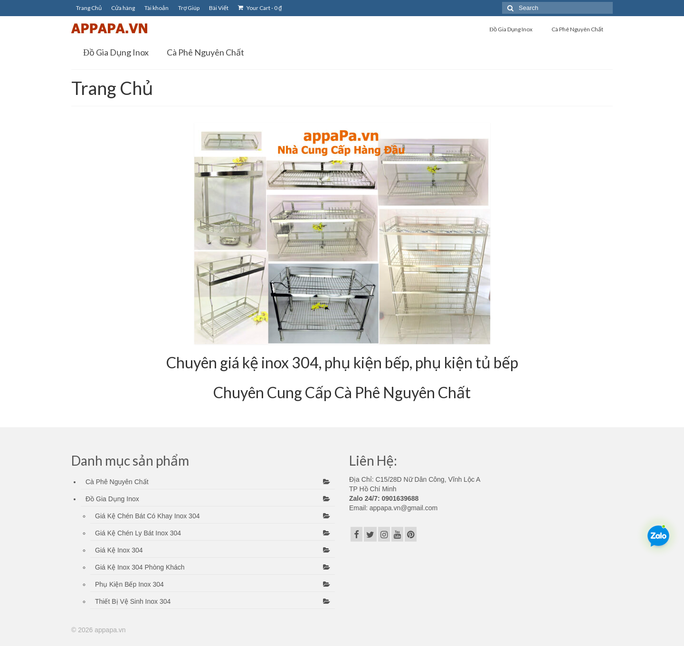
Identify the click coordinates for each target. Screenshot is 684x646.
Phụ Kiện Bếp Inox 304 (129, 584)
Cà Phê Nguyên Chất (117, 482)
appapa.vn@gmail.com (402, 508)
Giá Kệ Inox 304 (119, 550)
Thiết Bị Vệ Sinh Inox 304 (133, 601)
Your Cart (260, 7)
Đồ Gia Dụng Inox (112, 499)
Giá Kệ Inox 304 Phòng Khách (140, 567)
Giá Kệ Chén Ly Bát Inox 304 (138, 533)
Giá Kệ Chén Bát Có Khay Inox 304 (147, 516)
